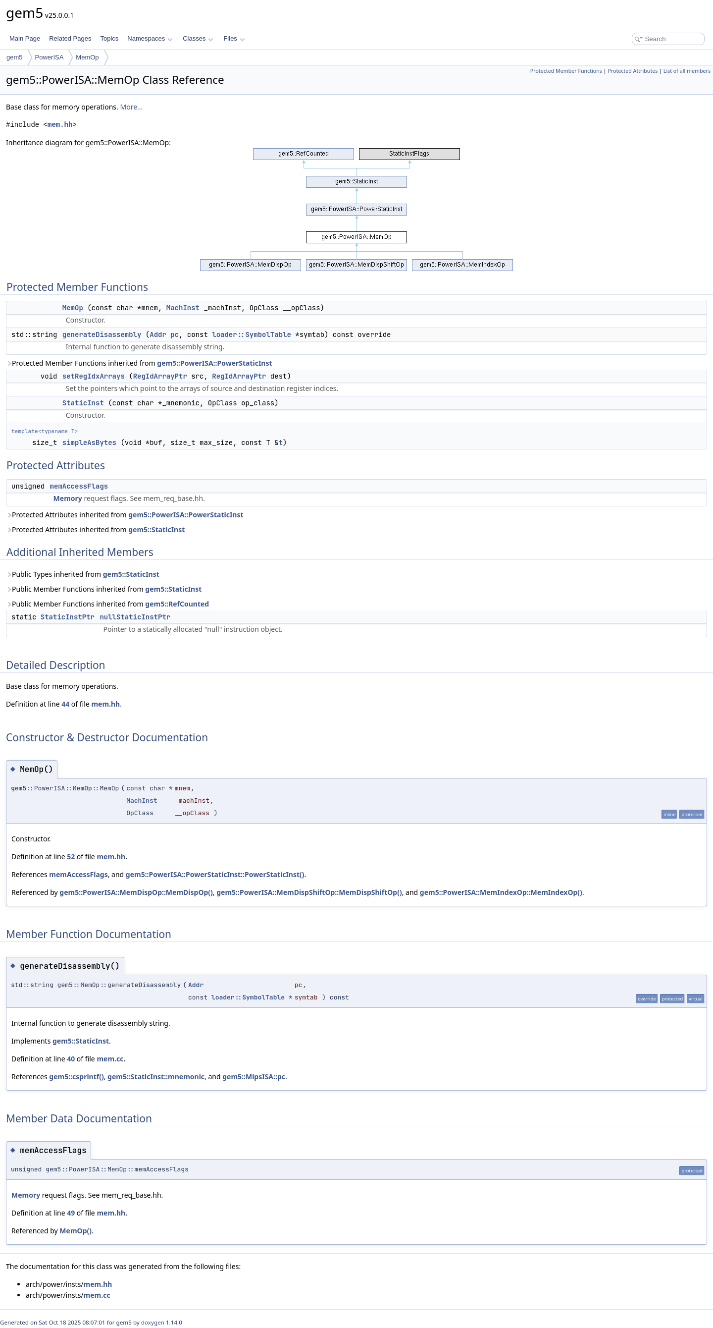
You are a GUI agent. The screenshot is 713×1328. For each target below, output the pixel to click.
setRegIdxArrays (93, 376)
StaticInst (83, 402)
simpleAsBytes (89, 442)
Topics (109, 38)
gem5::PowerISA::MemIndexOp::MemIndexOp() (501, 892)
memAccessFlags (79, 486)
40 (71, 1058)
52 (71, 856)
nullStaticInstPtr (135, 616)
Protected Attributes (633, 70)
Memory (67, 498)
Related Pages (70, 38)
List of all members (687, 70)
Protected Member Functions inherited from (139, 363)
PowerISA (49, 57)
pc (174, 334)
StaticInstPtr (68, 616)
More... (131, 106)
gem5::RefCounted (177, 604)
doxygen (152, 1322)
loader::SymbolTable (251, 334)
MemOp (87, 57)
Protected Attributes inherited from (125, 514)
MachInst (183, 307)
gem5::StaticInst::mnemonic (155, 1076)
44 (65, 704)
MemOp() (75, 1230)
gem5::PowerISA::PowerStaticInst (214, 363)
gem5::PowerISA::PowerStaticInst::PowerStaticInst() (215, 874)
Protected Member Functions (566, 70)
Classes (198, 38)
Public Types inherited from (82, 574)
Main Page (24, 38)
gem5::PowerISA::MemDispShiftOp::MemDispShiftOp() (309, 892)
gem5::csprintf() (76, 1076)
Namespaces (149, 38)
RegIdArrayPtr (160, 376)
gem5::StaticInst (156, 529)
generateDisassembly (102, 334)
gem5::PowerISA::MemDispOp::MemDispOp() (135, 892)
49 (71, 1212)
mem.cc (110, 1058)
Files (234, 38)
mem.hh (60, 124)
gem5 (14, 57)
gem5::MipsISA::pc (253, 1076)
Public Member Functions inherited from (104, 589)
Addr (158, 334)
